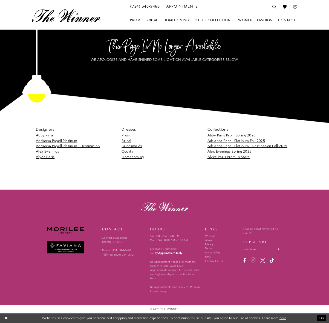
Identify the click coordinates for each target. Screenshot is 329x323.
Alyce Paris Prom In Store (228, 157)
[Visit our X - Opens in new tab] (262, 260)
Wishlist (210, 236)
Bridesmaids (132, 146)
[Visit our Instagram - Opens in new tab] (253, 260)
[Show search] (274, 7)
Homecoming (133, 157)
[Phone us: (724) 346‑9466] (145, 6)
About (209, 240)
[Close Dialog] (6, 318)
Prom (126, 135)
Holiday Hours (214, 261)
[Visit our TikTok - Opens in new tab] (272, 260)
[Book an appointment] (182, 6)
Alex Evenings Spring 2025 (229, 151)
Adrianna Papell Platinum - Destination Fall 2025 (247, 146)
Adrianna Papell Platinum (56, 141)
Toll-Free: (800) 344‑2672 (118, 254)
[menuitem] (145, 6)
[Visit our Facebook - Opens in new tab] (244, 260)
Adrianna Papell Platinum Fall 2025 (236, 141)
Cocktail (128, 151)
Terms (208, 248)
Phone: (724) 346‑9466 (116, 250)
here (282, 318)
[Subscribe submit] (279, 249)
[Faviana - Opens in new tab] (72, 247)
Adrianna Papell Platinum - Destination (68, 146)
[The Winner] (66, 15)
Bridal (126, 141)
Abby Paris (45, 135)
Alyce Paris (45, 157)
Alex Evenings (47, 151)
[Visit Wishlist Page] (284, 7)
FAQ (208, 256)
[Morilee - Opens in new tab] (72, 230)
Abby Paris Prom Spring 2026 (231, 135)
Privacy (209, 244)
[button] (295, 7)
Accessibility (212, 252)
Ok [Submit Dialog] (321, 318)
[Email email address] (262, 249)
